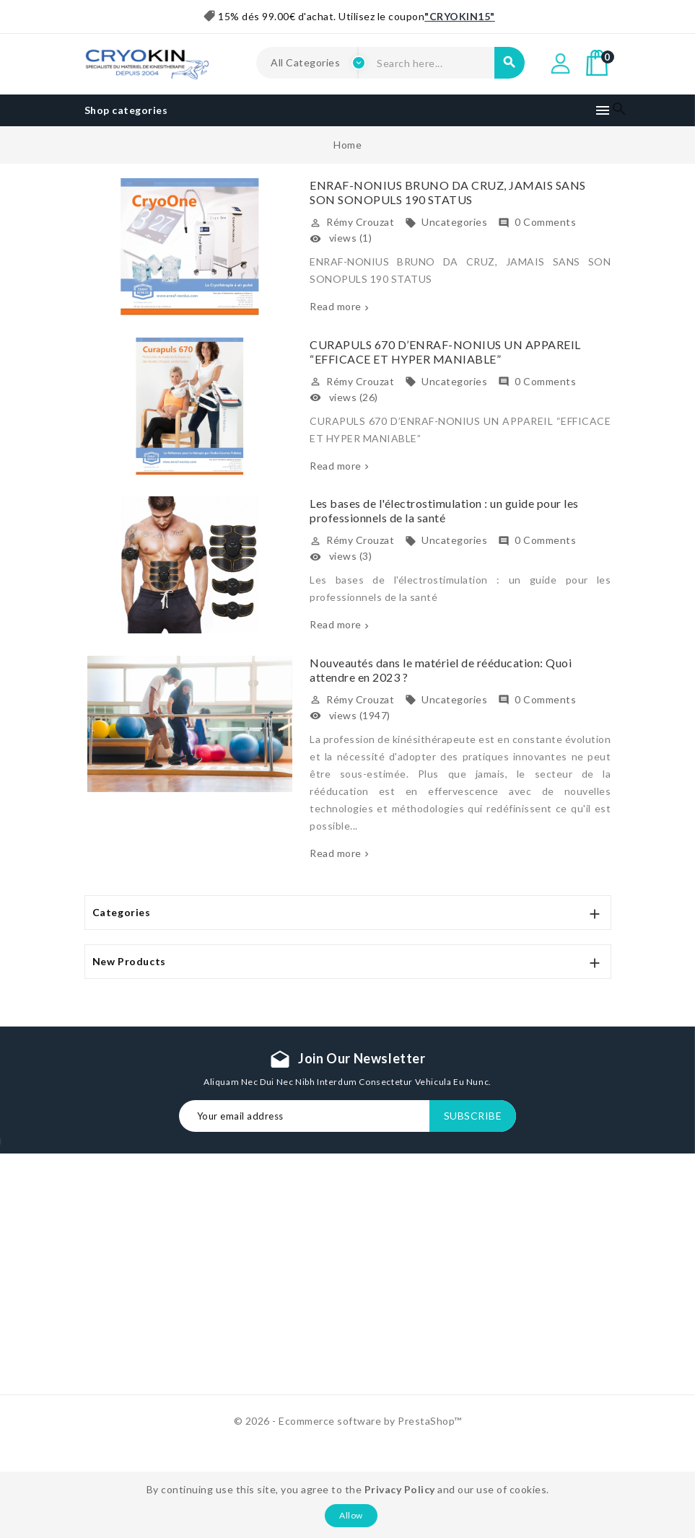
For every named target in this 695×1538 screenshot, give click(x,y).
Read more (336, 306)
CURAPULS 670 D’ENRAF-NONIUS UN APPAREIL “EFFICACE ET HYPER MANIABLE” (445, 352)
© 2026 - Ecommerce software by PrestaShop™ (348, 1421)
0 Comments (537, 222)
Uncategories (446, 222)
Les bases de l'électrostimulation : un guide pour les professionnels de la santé (444, 510)
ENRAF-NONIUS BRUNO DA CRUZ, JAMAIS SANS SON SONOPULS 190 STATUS (448, 192)
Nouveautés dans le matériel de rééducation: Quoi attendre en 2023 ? (441, 670)
